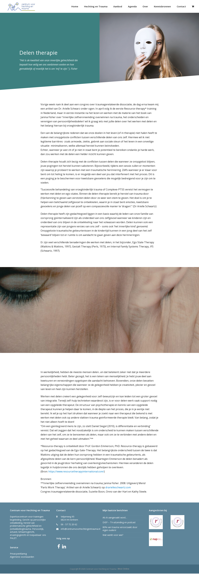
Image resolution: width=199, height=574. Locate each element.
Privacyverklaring (18, 554)
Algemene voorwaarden (22, 557)
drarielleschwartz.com (118, 488)
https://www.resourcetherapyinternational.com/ (76, 472)
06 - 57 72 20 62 (69, 524)
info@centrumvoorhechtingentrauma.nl (80, 529)
